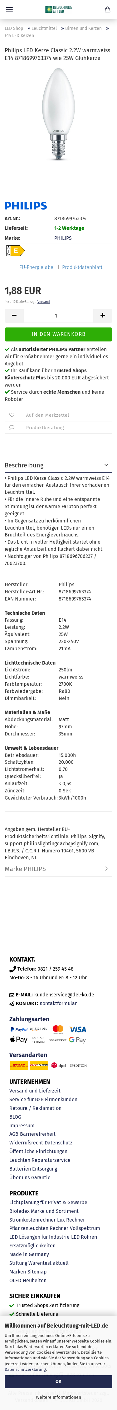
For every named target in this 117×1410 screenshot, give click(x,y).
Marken (17, 1272)
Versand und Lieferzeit (35, 1091)
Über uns (19, 1177)
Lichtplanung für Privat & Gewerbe (48, 1202)
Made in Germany (29, 1254)
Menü (9, 9)
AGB (13, 1134)
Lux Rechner (71, 1220)
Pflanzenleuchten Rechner (38, 1228)
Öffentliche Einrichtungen (38, 1151)
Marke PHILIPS (25, 869)
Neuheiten (34, 1280)
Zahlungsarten (29, 1019)
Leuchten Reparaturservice (40, 1160)
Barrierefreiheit (38, 1134)
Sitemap (37, 1272)
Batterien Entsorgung (33, 1169)
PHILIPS (63, 238)
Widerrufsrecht (26, 1143)
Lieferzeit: (16, 228)
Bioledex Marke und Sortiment (44, 1211)
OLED (15, 1280)
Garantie (41, 1177)
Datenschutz (58, 1143)
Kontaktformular (58, 1003)
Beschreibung (24, 465)
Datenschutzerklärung (25, 1369)
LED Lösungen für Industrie (39, 1237)
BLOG (15, 1117)
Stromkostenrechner (32, 1220)
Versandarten (28, 1055)
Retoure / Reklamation (35, 1108)
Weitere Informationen (58, 1397)
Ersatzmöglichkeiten (32, 1246)
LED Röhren (84, 1237)
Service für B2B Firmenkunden (43, 1099)
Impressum (22, 1126)
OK (58, 1381)
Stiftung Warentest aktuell (39, 1263)
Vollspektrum (85, 1228)
